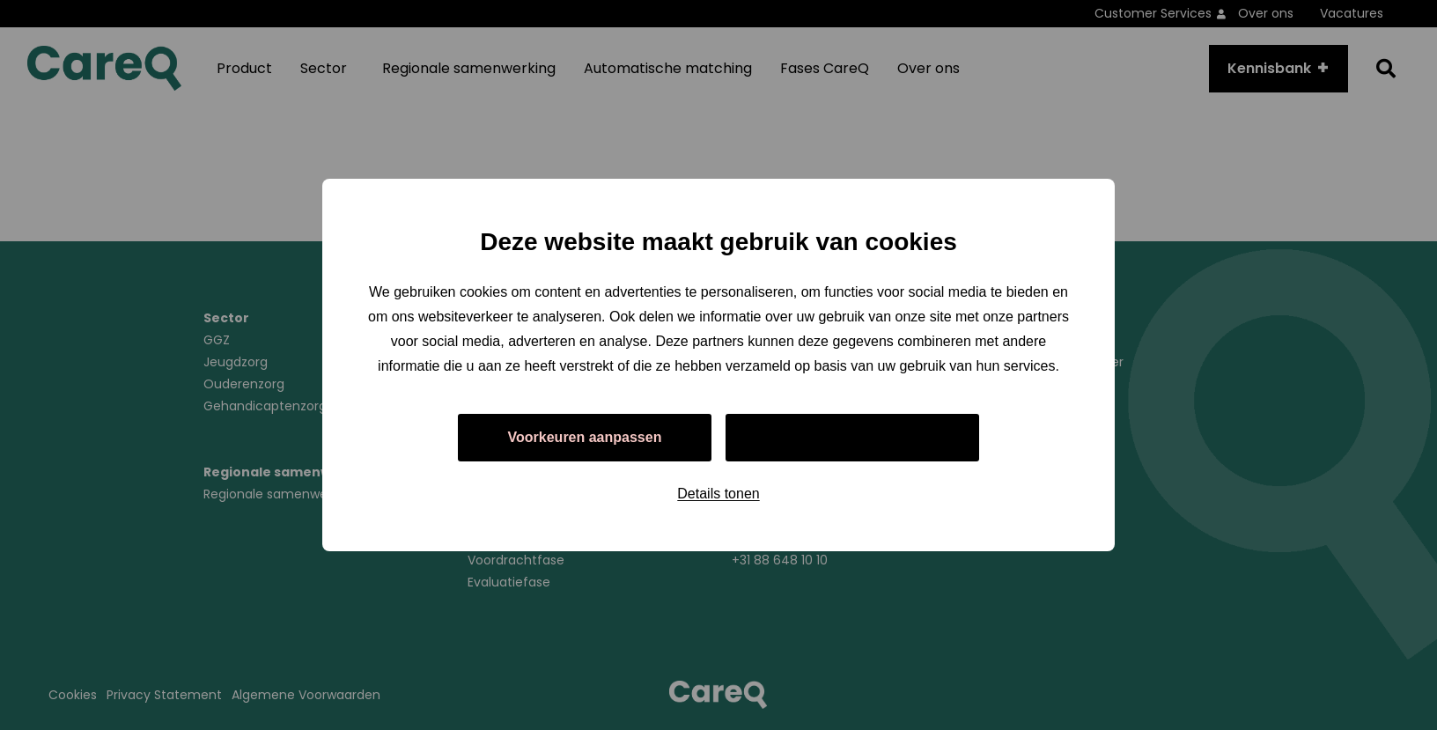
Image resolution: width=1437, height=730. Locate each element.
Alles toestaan (852, 437)
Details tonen (718, 493)
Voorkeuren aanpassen (585, 437)
